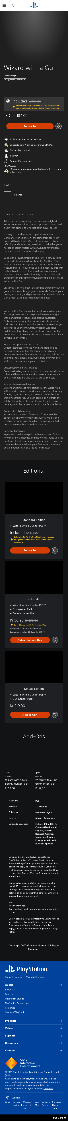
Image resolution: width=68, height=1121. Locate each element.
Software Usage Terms (56, 1105)
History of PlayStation (15, 1012)
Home (8, 976)
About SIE (10, 989)
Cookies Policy (46, 1103)
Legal (8, 1101)
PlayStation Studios (14, 998)
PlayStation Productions (17, 1003)
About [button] (34, 985)
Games (18, 976)
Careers (9, 994)
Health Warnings (17, 905)
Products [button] (34, 1021)
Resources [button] (34, 1043)
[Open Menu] (4, 5)
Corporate (10, 1007)
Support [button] (34, 1035)
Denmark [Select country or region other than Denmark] (15, 1097)
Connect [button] (34, 1050)
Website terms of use (27, 1105)
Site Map (37, 1103)
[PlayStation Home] (34, 5)
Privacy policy (16, 1103)
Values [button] (34, 1028)
